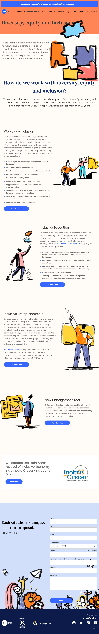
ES (91, 8)
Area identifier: (55, 542)
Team (50, 8)
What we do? (31, 8)
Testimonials (59, 8)
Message (53, 575)
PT (96, 8)
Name (52, 518)
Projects (43, 8)
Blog (67, 8)
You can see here (11, 349)
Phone (73, 551)
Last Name (54, 526)
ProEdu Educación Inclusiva (68, 244)
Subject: (53, 567)
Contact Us (83, 8)
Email (52, 534)
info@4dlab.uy (90, 618)
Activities (73, 8)
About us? (21, 8)
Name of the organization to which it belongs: (67, 559)
